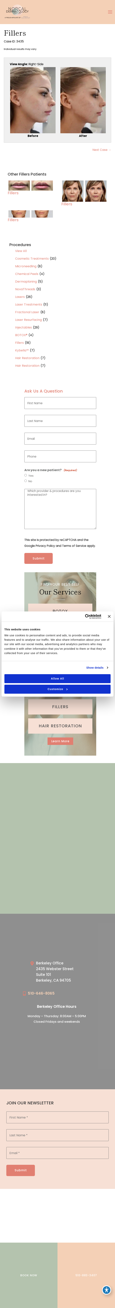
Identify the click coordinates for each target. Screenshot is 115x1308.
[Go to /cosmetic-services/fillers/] (60, 707)
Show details (95, 667)
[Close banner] (109, 616)
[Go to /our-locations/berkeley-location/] (61, 972)
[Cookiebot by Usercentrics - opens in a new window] (84, 616)
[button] (60, 741)
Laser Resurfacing (28, 320)
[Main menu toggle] (110, 12)
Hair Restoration (27, 358)
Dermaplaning (26, 281)
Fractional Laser (27, 312)
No (30, 481)
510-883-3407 (86, 1275)
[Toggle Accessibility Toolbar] (106, 1290)
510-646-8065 (41, 993)
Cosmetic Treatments (32, 258)
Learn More (60, 741)
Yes (31, 475)
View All (21, 251)
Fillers (19, 343)
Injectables (23, 327)
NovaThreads (25, 289)
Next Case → (102, 150)
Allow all (57, 678)
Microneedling (25, 266)
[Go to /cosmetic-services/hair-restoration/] (60, 726)
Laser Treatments (28, 304)
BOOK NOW (28, 1275)
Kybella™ (22, 350)
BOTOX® (21, 335)
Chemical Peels (26, 274)
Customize (58, 689)
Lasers (20, 297)
